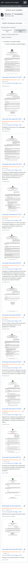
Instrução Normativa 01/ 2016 (12, 77)
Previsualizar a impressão (8, 27)
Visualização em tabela (20, 31)
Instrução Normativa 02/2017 (11, 263)
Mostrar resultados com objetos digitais (15, 44)
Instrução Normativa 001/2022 (12, 549)
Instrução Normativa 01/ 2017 (12, 214)
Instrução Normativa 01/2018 (11, 362)
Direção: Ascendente (6, 37)
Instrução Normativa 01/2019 (11, 409)
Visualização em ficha (7, 31)
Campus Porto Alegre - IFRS (14, 83)
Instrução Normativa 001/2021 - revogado (12, 457)
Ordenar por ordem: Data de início (9, 34)
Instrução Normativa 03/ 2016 (12, 164)
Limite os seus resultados (14, 10)
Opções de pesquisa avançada (12, 23)
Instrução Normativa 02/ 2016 (12, 119)
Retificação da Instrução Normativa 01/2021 (12, 506)
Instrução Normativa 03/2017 (11, 315)
